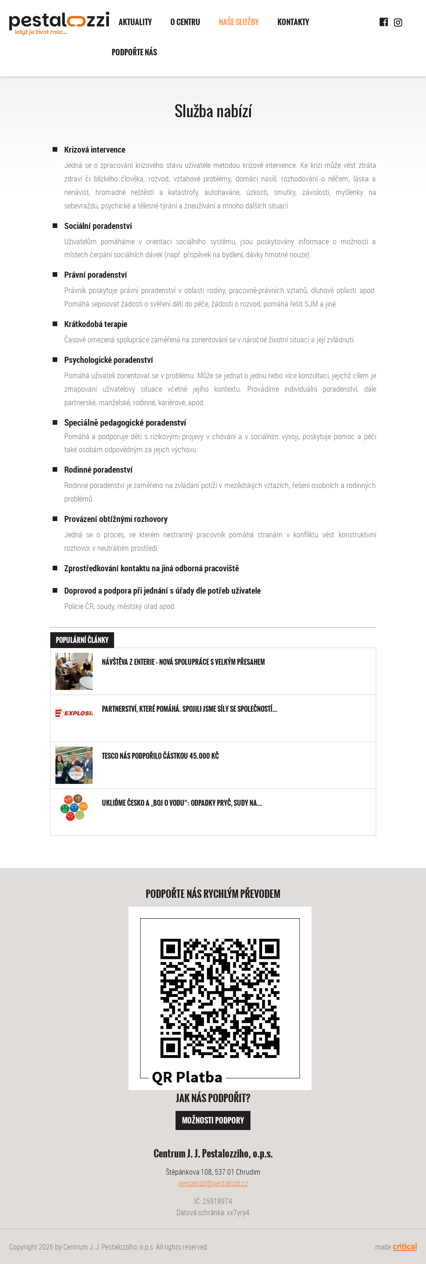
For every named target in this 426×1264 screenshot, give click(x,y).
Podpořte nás (134, 52)
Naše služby (239, 22)
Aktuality (135, 22)
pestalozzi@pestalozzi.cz (213, 1183)
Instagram (398, 22)
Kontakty (293, 22)
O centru (185, 22)
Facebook (384, 22)
